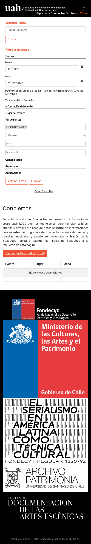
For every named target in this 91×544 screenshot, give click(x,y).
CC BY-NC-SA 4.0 (71, 539)
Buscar (12, 39)
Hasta (8, 76)
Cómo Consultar (25, 100)
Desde (8, 62)
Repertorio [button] (11, 166)
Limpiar (36, 181)
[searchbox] (39, 126)
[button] (15, 23)
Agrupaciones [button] (13, 173)
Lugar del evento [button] (15, 113)
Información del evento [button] (19, 106)
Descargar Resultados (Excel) (25, 253)
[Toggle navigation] (84, 8)
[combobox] (45, 127)
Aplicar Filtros (17, 181)
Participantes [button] (13, 119)
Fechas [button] (9, 56)
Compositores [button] (13, 159)
